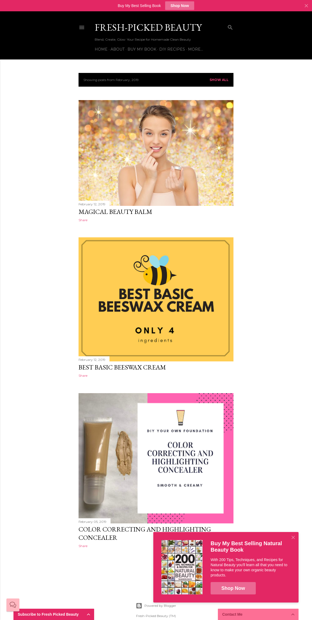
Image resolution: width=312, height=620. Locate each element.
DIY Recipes (172, 49)
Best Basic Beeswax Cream (122, 367)
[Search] (230, 26)
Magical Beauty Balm (115, 211)
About (118, 49)
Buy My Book (141, 49)
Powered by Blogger (156, 606)
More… (195, 49)
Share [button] (83, 220)
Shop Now (180, 5)
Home (101, 49)
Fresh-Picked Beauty (148, 27)
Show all (219, 80)
